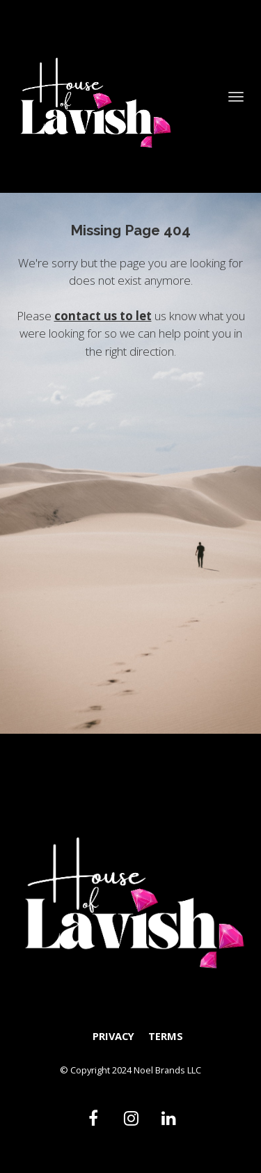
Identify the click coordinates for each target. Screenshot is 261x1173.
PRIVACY (113, 1036)
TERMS (165, 1036)
